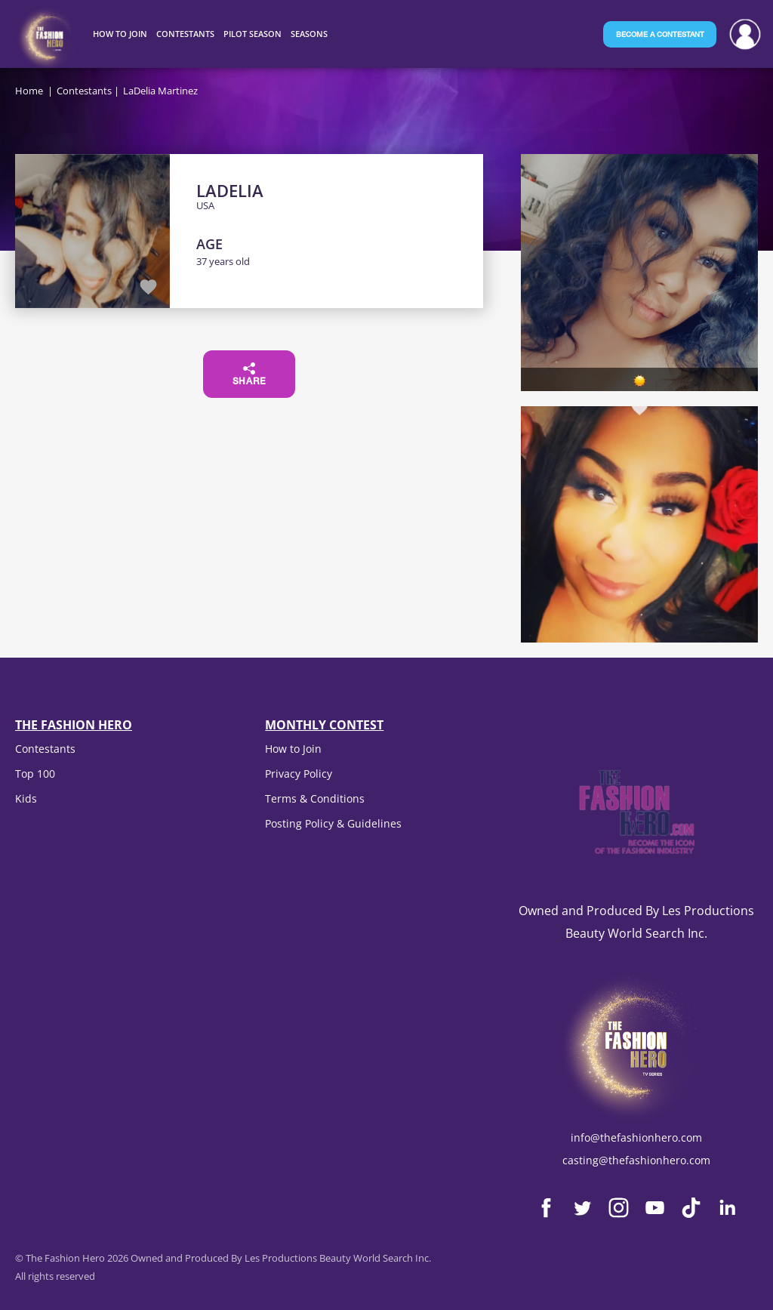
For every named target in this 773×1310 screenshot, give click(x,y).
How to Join (293, 748)
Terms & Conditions (315, 798)
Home (29, 90)
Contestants (84, 90)
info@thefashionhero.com (636, 1137)
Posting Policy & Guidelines (333, 823)
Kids (26, 798)
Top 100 (35, 773)
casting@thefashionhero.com (636, 1160)
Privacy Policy (298, 773)
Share (249, 374)
